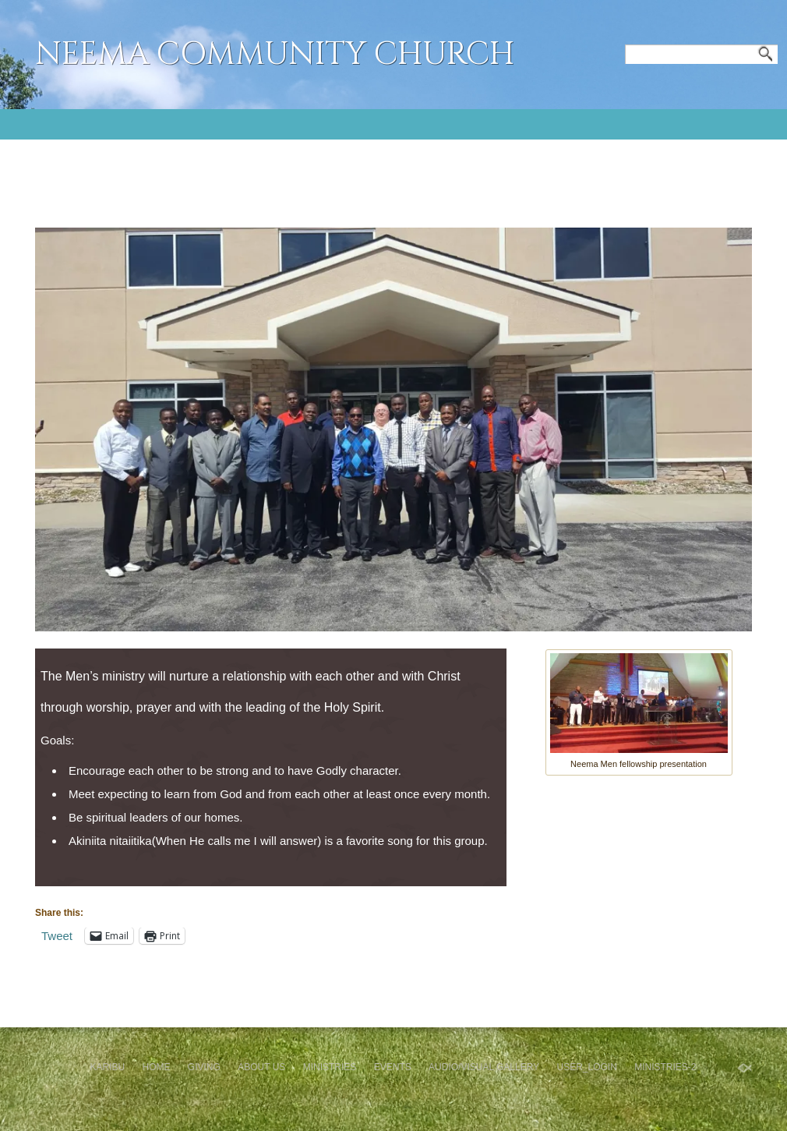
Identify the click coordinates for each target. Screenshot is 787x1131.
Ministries (330, 1067)
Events (392, 1067)
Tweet (56, 935)
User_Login (586, 1067)
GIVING (204, 1067)
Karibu (107, 1067)
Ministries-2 (665, 1067)
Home (157, 1067)
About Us (261, 1067)
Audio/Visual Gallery (484, 1067)
